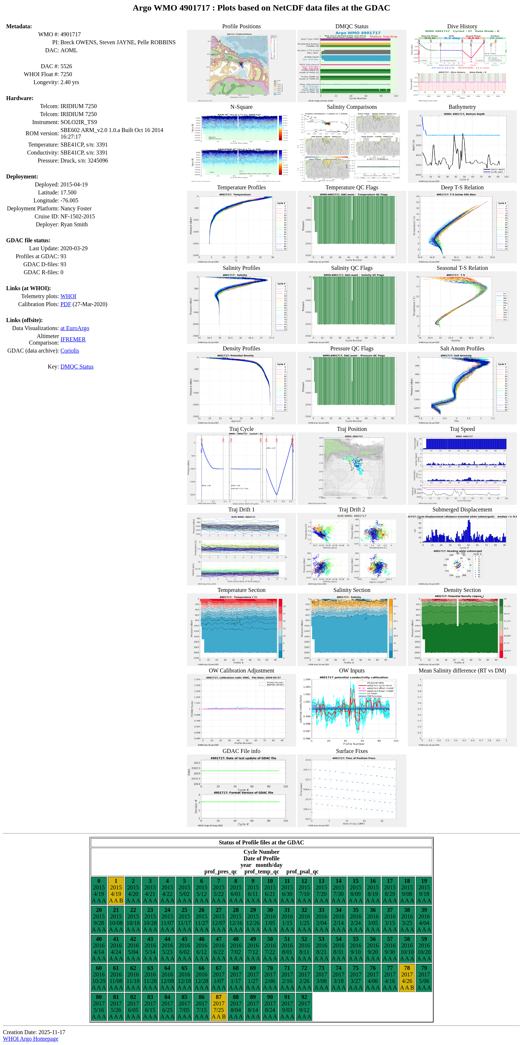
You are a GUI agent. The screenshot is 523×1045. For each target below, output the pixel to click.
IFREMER (72, 339)
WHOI (68, 296)
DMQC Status (76, 366)
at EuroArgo (74, 328)
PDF (65, 304)
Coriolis (69, 350)
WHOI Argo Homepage (30, 1039)
